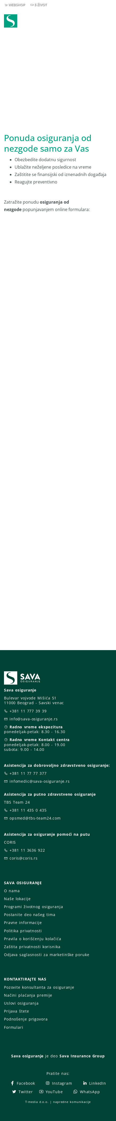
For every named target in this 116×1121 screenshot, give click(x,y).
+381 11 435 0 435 (28, 810)
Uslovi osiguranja (21, 1003)
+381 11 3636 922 (27, 850)
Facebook (22, 1083)
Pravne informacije (23, 922)
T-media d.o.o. (37, 1102)
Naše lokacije (17, 898)
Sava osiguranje (27, 1055)
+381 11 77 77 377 (28, 773)
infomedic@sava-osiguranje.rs (40, 781)
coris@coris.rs (24, 858)
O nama (12, 890)
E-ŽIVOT (40, 4)
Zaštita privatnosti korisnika (32, 946)
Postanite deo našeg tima (29, 914)
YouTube (51, 1091)
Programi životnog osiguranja (33, 906)
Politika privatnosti (23, 930)
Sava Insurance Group (82, 1055)
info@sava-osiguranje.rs (34, 718)
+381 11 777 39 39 (28, 710)
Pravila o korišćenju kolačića (32, 938)
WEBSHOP (16, 4)
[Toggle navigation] (109, 21)
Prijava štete (16, 1011)
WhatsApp (86, 1091)
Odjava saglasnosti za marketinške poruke (46, 954)
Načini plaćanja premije (28, 995)
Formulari (13, 1027)
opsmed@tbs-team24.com (35, 818)
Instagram (58, 1083)
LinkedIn (94, 1083)
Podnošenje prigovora (26, 1019)
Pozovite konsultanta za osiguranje (39, 987)
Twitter (22, 1091)
